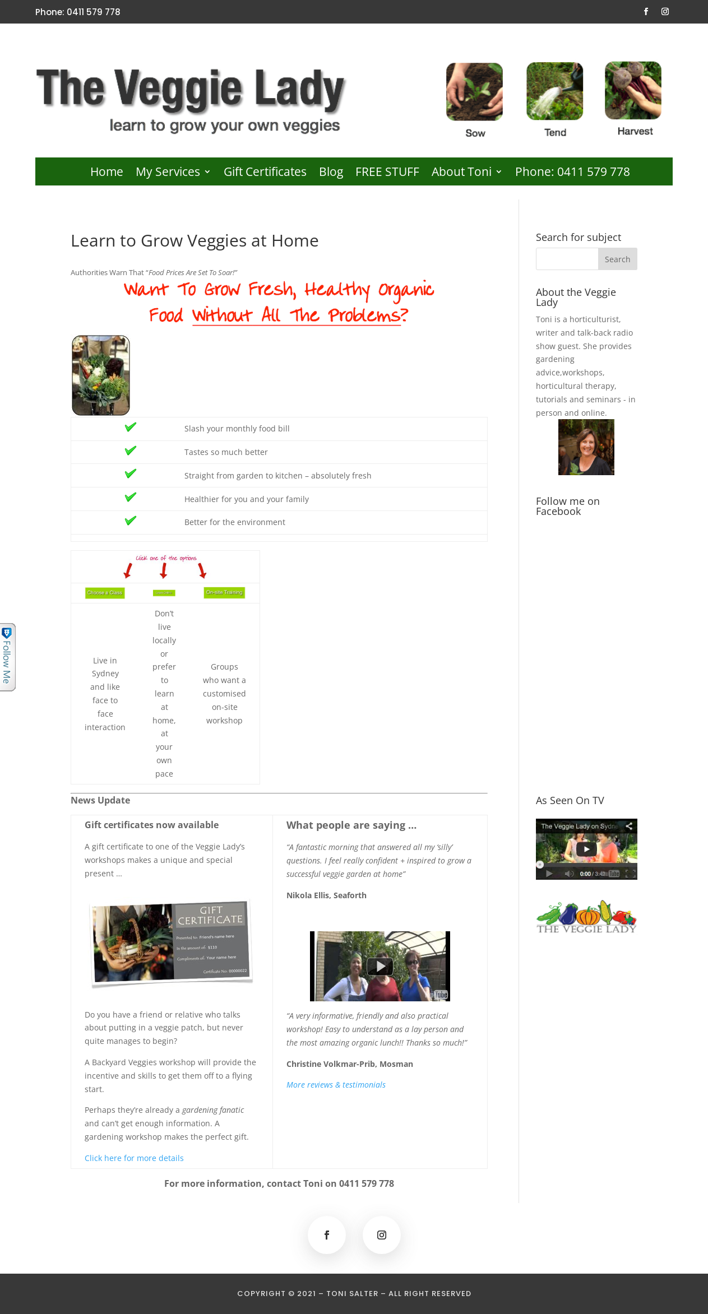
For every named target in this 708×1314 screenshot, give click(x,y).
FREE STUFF (387, 173)
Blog (331, 173)
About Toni (462, 173)
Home (106, 173)
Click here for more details (134, 1158)
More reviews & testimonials (336, 1084)
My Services (168, 173)
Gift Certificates (265, 173)
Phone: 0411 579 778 (572, 173)
